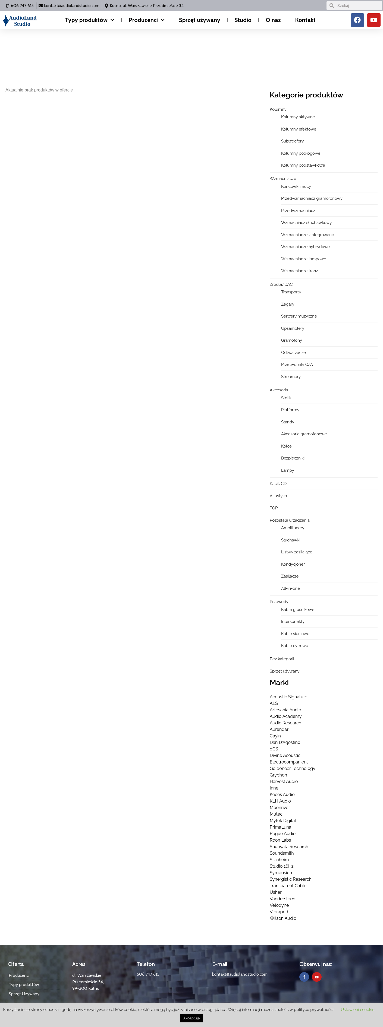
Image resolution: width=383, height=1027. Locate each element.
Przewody (279, 601)
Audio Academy (286, 716)
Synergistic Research (291, 879)
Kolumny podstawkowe (303, 165)
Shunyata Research (289, 846)
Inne (274, 788)
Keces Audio (282, 794)
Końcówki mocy (296, 186)
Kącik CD (278, 483)
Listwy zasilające (296, 552)
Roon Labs (280, 840)
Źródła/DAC (281, 284)
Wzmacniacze (283, 178)
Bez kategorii (282, 659)
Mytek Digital (283, 820)
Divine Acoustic (285, 755)
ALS (274, 703)
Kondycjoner (293, 564)
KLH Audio (280, 801)
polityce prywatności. (314, 1009)
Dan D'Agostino (285, 742)
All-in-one (290, 588)
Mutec (276, 814)
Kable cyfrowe (294, 645)
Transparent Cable (288, 885)
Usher (276, 892)
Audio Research (285, 722)
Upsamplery (292, 328)
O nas (273, 20)
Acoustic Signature (288, 696)
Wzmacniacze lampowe (303, 258)
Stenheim (279, 859)
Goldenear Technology (292, 768)
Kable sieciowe (295, 633)
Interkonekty (292, 621)
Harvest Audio (284, 781)
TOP (274, 508)
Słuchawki (290, 540)
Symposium (282, 872)
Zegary (287, 304)
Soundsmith (282, 853)
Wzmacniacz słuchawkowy (306, 222)
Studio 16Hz (282, 866)
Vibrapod (279, 911)
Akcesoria (279, 390)
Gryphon (278, 775)
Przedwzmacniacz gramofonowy (312, 198)
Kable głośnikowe (298, 609)
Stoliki (286, 397)
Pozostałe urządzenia (290, 520)
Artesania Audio (285, 709)
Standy (287, 422)
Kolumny (278, 109)
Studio (243, 20)
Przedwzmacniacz (298, 210)
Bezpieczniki (292, 458)
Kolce (286, 446)
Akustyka (278, 495)
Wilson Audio (283, 918)
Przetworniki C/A (297, 364)
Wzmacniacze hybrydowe (305, 246)
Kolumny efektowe (298, 129)
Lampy (287, 470)
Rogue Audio (283, 833)
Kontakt (305, 20)
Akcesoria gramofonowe (304, 434)
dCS (274, 749)
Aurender (279, 729)
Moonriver (280, 807)
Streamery (291, 376)
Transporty (291, 292)
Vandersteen (282, 898)
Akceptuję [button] (191, 1018)
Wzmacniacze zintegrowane (307, 234)
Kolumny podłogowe (300, 153)
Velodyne (279, 905)
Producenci (146, 20)
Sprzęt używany (199, 20)
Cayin (275, 735)
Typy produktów (89, 20)
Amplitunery (292, 527)
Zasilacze (290, 576)
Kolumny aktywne (298, 117)
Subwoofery (292, 141)
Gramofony (291, 340)
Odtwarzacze (293, 352)
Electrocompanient (289, 762)
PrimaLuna (280, 827)
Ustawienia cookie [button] (358, 1009)
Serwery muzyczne (299, 316)
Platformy (290, 409)
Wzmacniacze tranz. (300, 270)
